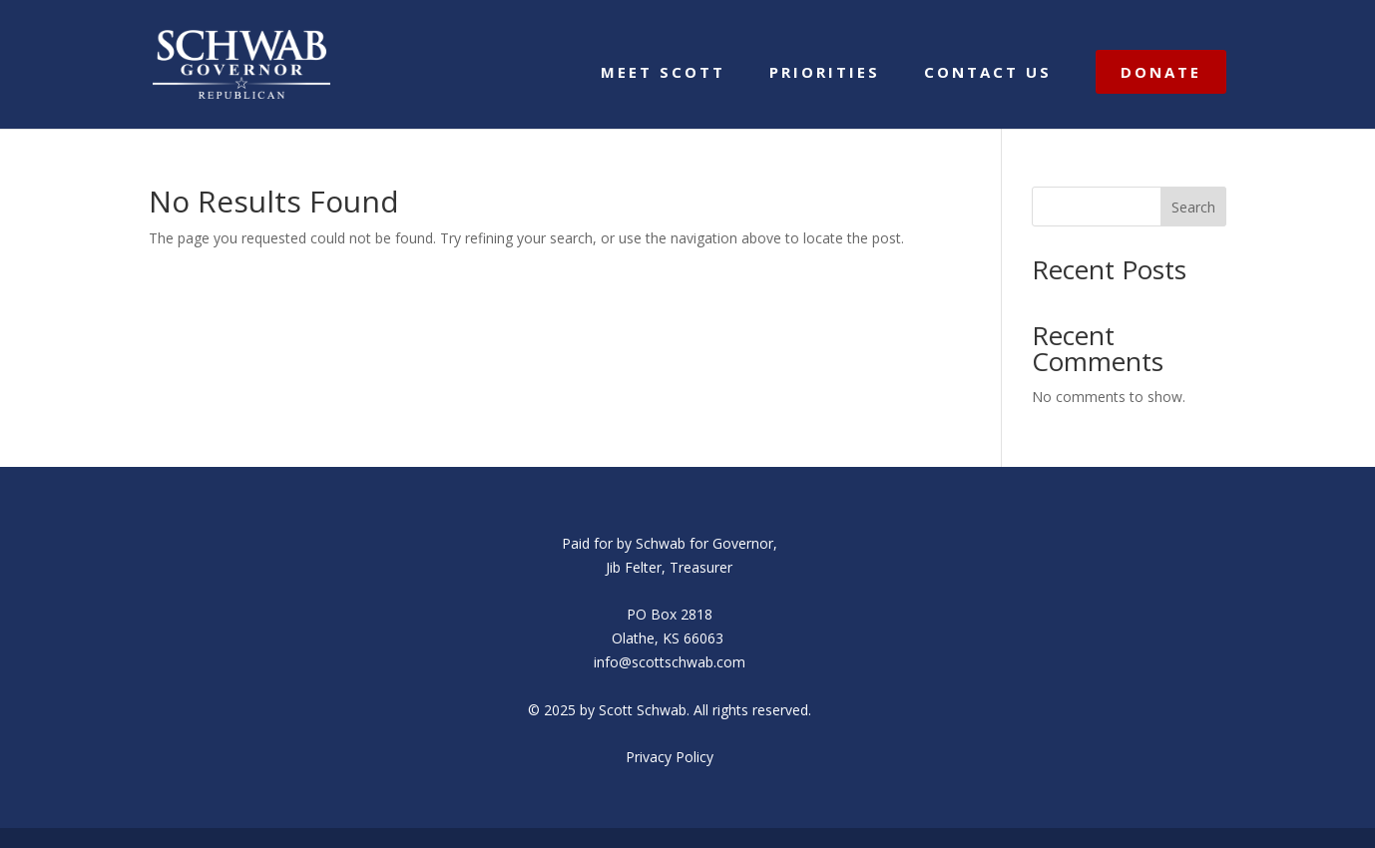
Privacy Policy (669, 756)
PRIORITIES (824, 73)
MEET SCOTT (663, 73)
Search (1193, 207)
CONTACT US (988, 73)
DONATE (1161, 72)
